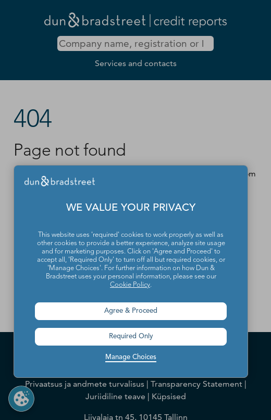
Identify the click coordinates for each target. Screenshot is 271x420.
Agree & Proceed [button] (130, 311)
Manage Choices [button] (130, 357)
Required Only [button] (131, 336)
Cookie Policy (130, 285)
